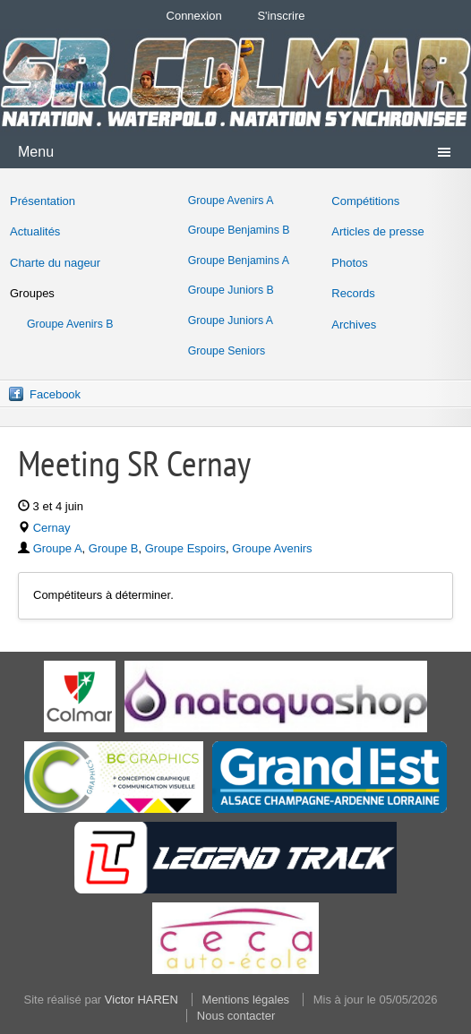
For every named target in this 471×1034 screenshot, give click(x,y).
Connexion (194, 15)
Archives (353, 324)
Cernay (52, 527)
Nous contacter (236, 1015)
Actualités (35, 231)
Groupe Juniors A (230, 320)
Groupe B (114, 548)
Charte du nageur (55, 262)
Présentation (42, 201)
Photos (349, 262)
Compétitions (365, 201)
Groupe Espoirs (185, 548)
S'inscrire (280, 15)
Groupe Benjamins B (239, 230)
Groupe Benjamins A (238, 260)
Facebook (55, 394)
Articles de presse (377, 231)
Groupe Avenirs (272, 548)
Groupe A (57, 548)
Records (352, 293)
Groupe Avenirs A (231, 200)
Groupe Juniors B (231, 290)
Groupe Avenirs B (70, 324)
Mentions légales (246, 999)
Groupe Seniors (226, 351)
